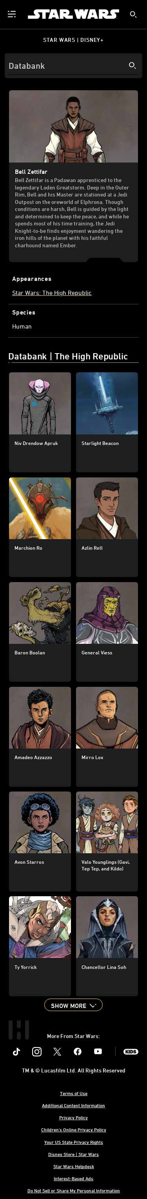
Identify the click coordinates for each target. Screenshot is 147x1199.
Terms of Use (73, 1093)
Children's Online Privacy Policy (73, 1129)
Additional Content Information (73, 1105)
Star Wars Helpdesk (73, 1166)
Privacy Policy (73, 1117)
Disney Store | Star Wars (73, 1154)
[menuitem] (12, 14)
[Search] (73, 65)
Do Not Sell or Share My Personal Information (73, 1190)
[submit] (133, 14)
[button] (73, 1005)
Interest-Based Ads (73, 1178)
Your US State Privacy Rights (73, 1142)
